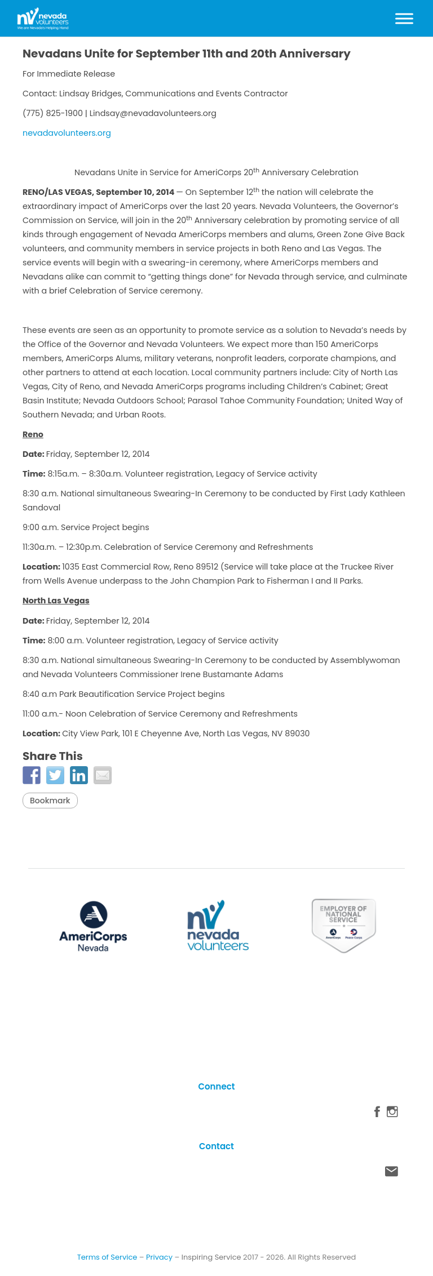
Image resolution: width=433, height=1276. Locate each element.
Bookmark (50, 800)
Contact (391, 1174)
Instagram (392, 1114)
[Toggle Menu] (404, 18)
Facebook (377, 1114)
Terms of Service (107, 1257)
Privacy (159, 1257)
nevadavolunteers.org (67, 133)
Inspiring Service (211, 1257)
